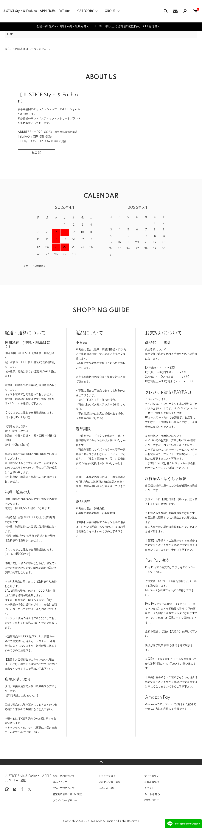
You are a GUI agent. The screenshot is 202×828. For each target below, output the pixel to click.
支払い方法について (64, 788)
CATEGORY (85, 11)
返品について (60, 782)
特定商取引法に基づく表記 (67, 794)
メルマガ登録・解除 (109, 782)
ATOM (110, 788)
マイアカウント (152, 776)
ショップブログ (107, 776)
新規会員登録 (151, 782)
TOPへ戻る (101, 762)
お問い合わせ (151, 800)
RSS (101, 788)
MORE (36, 153)
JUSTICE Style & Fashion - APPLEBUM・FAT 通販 (36, 11)
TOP (10, 34)
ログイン (149, 788)
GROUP (110, 11)
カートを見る (152, 794)
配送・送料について (64, 776)
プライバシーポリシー (65, 800)
